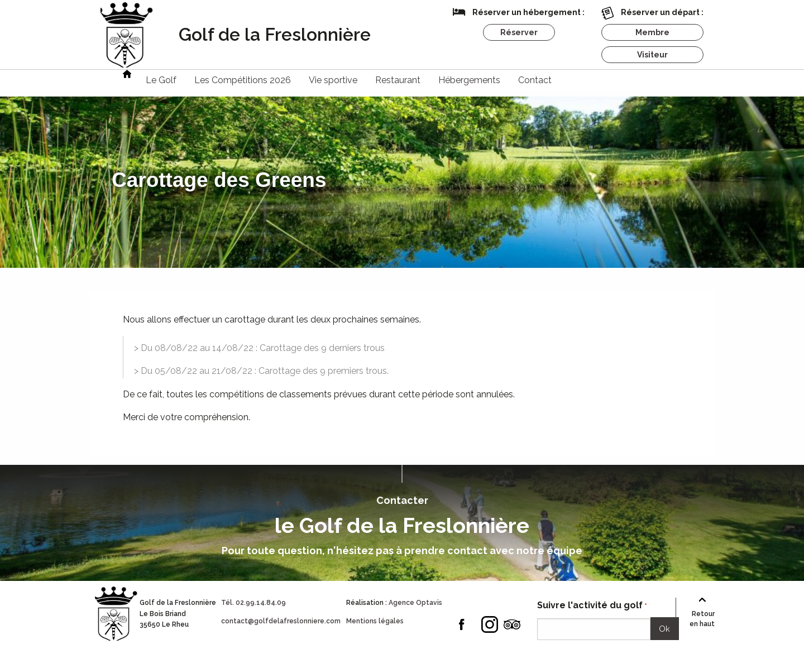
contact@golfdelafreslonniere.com (281, 621)
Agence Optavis (415, 603)
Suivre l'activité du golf (592, 605)
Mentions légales (375, 621)
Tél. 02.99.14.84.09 (253, 603)
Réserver (519, 32)
